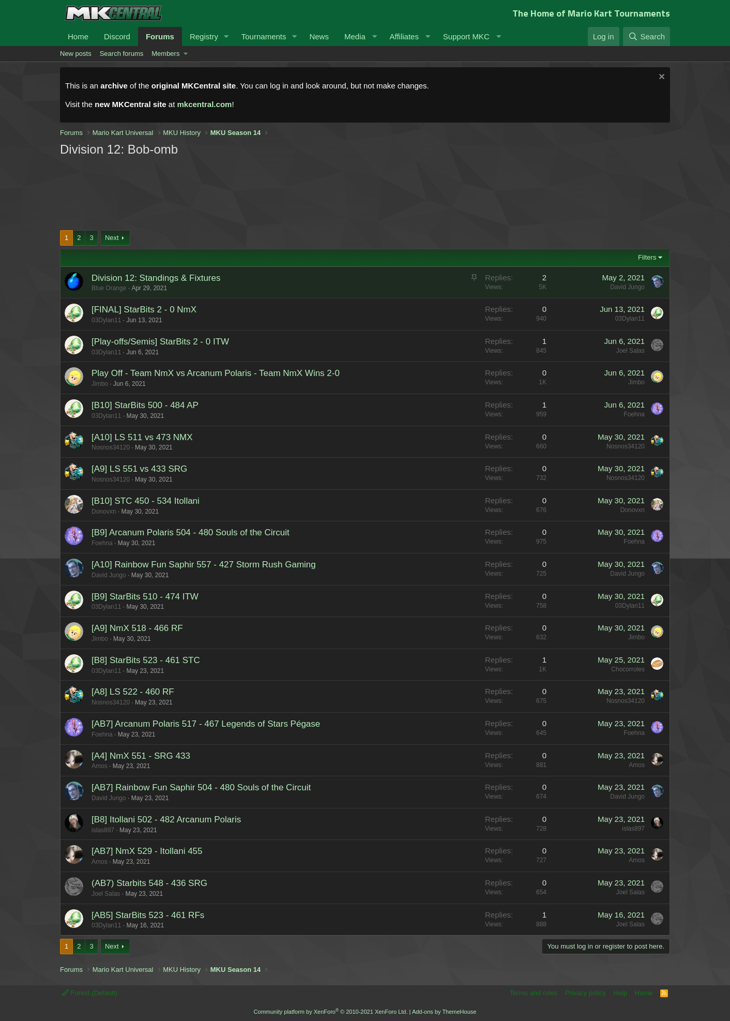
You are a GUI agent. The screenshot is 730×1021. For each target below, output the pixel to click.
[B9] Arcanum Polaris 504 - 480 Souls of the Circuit (191, 532)
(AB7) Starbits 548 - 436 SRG (149, 883)
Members (165, 53)
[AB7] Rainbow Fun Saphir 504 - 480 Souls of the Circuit (201, 787)
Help (621, 993)
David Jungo (627, 287)
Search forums (122, 53)
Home (78, 36)
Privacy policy (585, 993)
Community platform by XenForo (331, 1012)
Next (112, 238)
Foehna (634, 414)
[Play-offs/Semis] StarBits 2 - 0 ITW (160, 342)
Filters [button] (647, 257)
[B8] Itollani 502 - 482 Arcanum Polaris (166, 819)
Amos (100, 766)
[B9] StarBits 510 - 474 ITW (145, 597)
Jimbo (100, 383)
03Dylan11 (106, 320)
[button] (226, 36)
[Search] (646, 36)
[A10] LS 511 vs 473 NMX (142, 437)
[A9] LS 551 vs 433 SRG (139, 469)
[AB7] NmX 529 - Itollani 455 (147, 851)
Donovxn (104, 511)
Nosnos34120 (111, 447)
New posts (76, 53)
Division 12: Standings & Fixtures (156, 278)
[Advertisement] (256, 192)
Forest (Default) (89, 993)
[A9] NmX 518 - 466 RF (137, 628)
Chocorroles (628, 669)
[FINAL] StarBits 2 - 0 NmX (144, 309)
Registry (204, 36)
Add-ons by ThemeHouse (444, 1012)
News (319, 36)
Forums (160, 36)
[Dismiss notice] (660, 77)
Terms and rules (533, 993)
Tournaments (263, 36)
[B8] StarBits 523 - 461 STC (146, 660)
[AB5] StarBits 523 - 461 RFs (148, 915)
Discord (117, 36)
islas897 (103, 830)
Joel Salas (630, 350)
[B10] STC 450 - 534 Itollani (146, 501)
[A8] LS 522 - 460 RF (133, 692)
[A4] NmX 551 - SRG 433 (141, 756)
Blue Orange (109, 288)
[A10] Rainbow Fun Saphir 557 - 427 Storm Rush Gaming (204, 564)
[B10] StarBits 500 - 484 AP (145, 405)
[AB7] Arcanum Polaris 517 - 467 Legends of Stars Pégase (206, 724)
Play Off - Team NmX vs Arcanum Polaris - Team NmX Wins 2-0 (216, 373)
